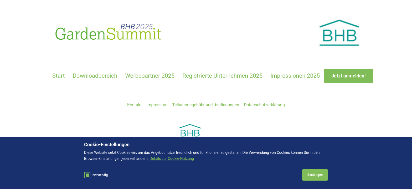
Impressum (157, 104)
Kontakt (134, 104)
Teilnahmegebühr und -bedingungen (205, 104)
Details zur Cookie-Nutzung (172, 158)
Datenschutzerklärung (264, 104)
